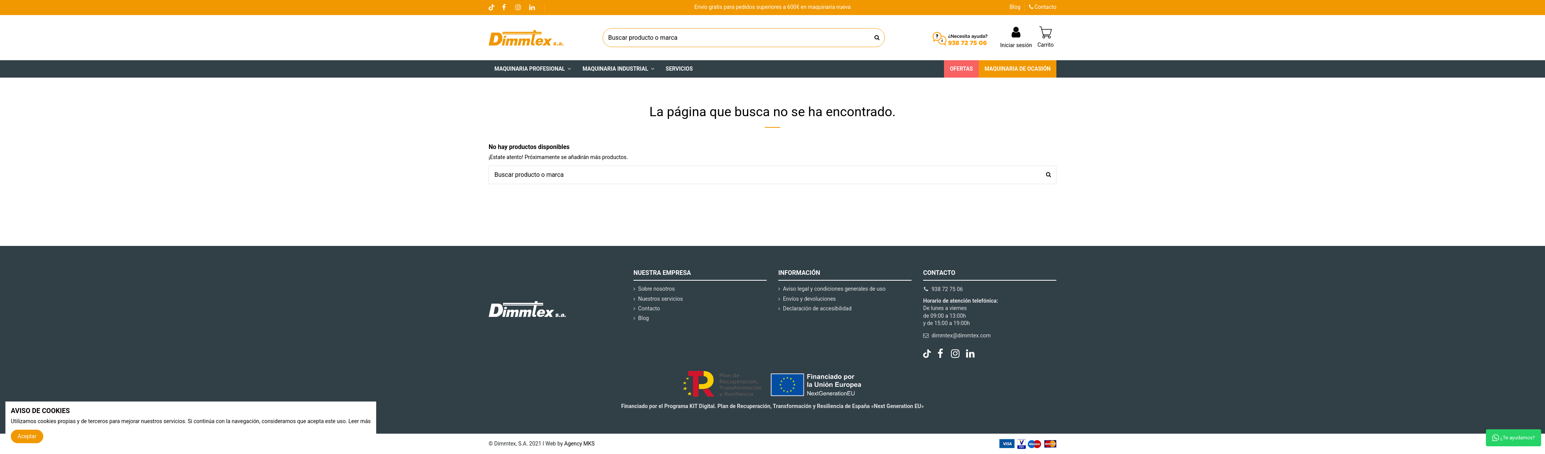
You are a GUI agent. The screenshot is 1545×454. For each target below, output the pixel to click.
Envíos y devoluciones (809, 299)
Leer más (359, 421)
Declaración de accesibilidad (817, 308)
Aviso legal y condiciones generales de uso (834, 289)
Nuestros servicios (660, 299)
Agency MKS (579, 443)
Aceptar (27, 436)
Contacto (1042, 7)
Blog (1015, 7)
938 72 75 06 (947, 289)
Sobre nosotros (656, 289)
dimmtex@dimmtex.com (961, 335)
